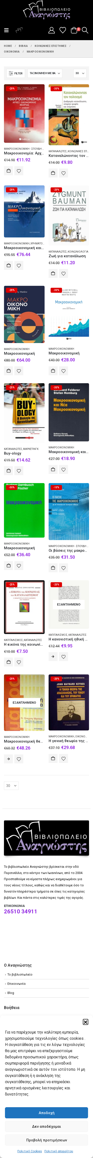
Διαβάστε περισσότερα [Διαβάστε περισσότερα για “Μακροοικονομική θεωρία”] (8, 758)
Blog (10, 993)
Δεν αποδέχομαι (46, 1126)
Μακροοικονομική (17, 243)
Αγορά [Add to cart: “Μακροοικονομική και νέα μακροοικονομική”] (53, 469)
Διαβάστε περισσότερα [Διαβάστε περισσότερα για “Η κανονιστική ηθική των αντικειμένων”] (53, 656)
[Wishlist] (63, 30)
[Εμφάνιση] (80, 73)
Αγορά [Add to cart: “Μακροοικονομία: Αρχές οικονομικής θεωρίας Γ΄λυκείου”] (8, 170)
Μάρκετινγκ (30, 449)
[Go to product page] (24, 113)
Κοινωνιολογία (78, 251)
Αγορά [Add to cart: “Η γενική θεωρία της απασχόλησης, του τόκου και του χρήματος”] (53, 758)
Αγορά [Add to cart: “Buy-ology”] (8, 470)
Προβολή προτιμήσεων (46, 1140)
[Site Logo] (46, 10)
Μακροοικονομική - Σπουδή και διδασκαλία (33, 148)
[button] (85, 1021)
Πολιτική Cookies (29, 1151)
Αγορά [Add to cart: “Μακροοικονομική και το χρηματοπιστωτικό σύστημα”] (8, 265)
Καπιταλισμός (13, 640)
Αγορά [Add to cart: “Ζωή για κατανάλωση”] (53, 273)
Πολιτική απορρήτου (58, 1151)
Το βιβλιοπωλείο (19, 974)
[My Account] (51, 30)
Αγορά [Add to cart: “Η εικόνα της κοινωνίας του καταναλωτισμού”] (8, 662)
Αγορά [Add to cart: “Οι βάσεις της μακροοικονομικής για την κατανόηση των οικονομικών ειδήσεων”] (53, 567)
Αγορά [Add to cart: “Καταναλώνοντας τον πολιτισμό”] (53, 173)
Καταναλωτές (58, 151)
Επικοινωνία (16, 983)
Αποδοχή (47, 1113)
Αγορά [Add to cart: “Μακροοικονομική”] (8, 370)
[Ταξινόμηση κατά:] (45, 73)
